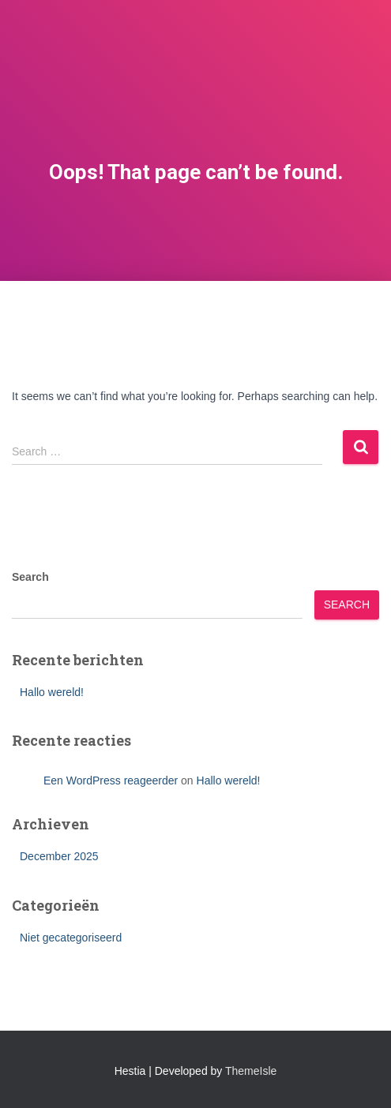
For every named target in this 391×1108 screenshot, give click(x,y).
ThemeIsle (250, 1071)
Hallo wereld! (52, 692)
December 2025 (59, 856)
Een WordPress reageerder (110, 780)
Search (30, 577)
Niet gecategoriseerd (71, 937)
